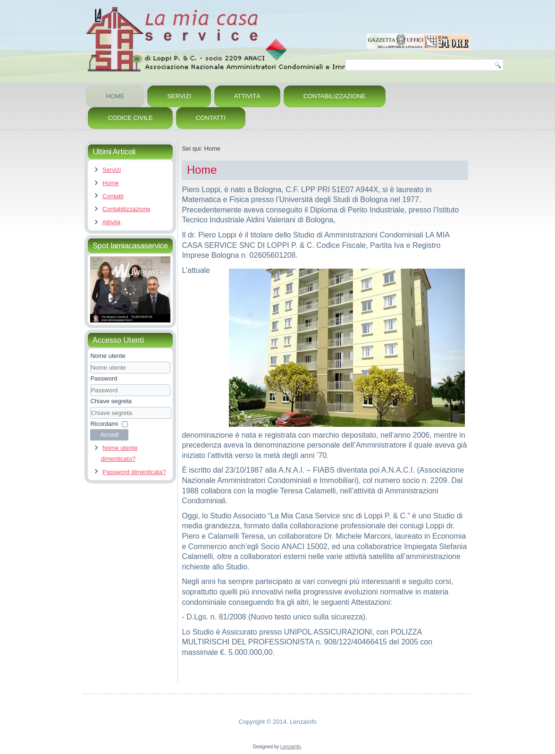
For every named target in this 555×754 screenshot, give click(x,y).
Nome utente (107, 355)
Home (115, 96)
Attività (247, 96)
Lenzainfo (290, 746)
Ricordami (104, 423)
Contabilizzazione (334, 96)
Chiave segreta (110, 401)
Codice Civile (130, 117)
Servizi (179, 96)
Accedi (109, 434)
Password (103, 378)
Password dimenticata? (134, 471)
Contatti (211, 117)
